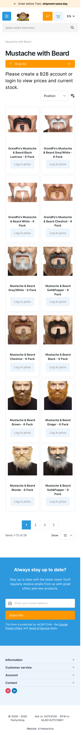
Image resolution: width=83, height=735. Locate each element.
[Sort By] (54, 96)
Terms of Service (39, 628)
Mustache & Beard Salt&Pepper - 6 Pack (57, 290)
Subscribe (16, 615)
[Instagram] (8, 690)
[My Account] (48, 16)
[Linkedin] (14, 690)
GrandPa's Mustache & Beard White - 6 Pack (22, 221)
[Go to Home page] (23, 16)
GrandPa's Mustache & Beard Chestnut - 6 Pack (58, 221)
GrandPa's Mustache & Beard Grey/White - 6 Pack (57, 153)
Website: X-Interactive (40, 728)
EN (71, 16)
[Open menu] (6, 16)
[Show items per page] (67, 535)
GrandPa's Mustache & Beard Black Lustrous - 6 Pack (22, 153)
